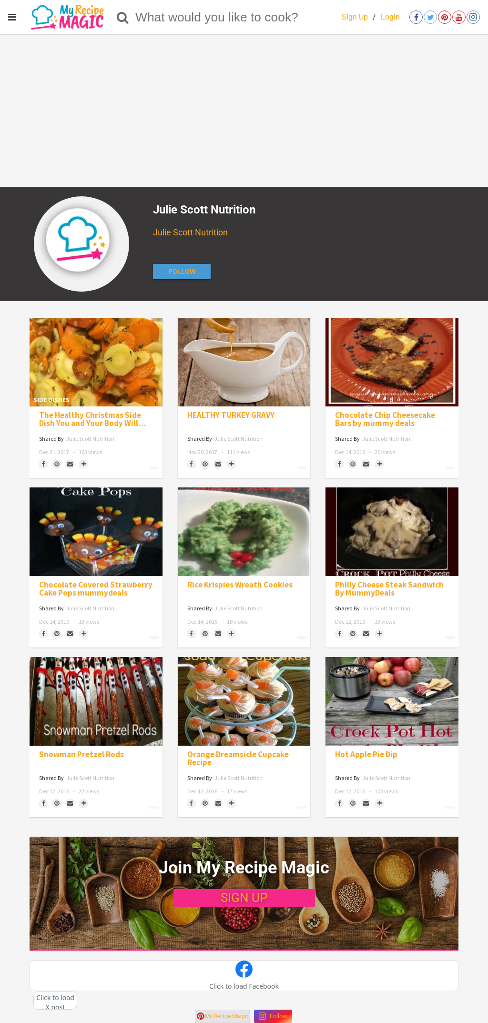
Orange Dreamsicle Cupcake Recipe (238, 758)
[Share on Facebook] (43, 464)
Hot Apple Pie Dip (366, 754)
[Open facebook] (416, 17)
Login (390, 16)
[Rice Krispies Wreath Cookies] (244, 531)
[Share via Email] (70, 464)
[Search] (123, 17)
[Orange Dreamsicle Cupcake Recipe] (244, 701)
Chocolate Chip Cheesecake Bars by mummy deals (385, 419)
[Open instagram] (473, 17)
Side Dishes (51, 400)
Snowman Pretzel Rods (81, 754)
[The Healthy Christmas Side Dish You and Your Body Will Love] (96, 362)
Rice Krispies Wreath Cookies (240, 585)
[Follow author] (182, 271)
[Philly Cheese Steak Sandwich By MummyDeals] (391, 531)
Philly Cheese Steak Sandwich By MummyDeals (389, 589)
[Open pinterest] (444, 17)
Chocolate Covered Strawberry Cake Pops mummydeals (95, 589)
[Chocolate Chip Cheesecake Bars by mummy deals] (391, 362)
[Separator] (83, 464)
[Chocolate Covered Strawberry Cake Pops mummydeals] (96, 531)
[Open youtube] (459, 17)
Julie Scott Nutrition (190, 232)
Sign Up (355, 16)
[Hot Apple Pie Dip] (391, 701)
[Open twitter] (430, 17)
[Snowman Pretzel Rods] (96, 701)
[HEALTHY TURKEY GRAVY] (244, 362)
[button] (244, 976)
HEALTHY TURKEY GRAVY (230, 415)
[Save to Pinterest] (56, 464)
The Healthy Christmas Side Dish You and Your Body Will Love (90, 419)
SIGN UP (244, 898)
